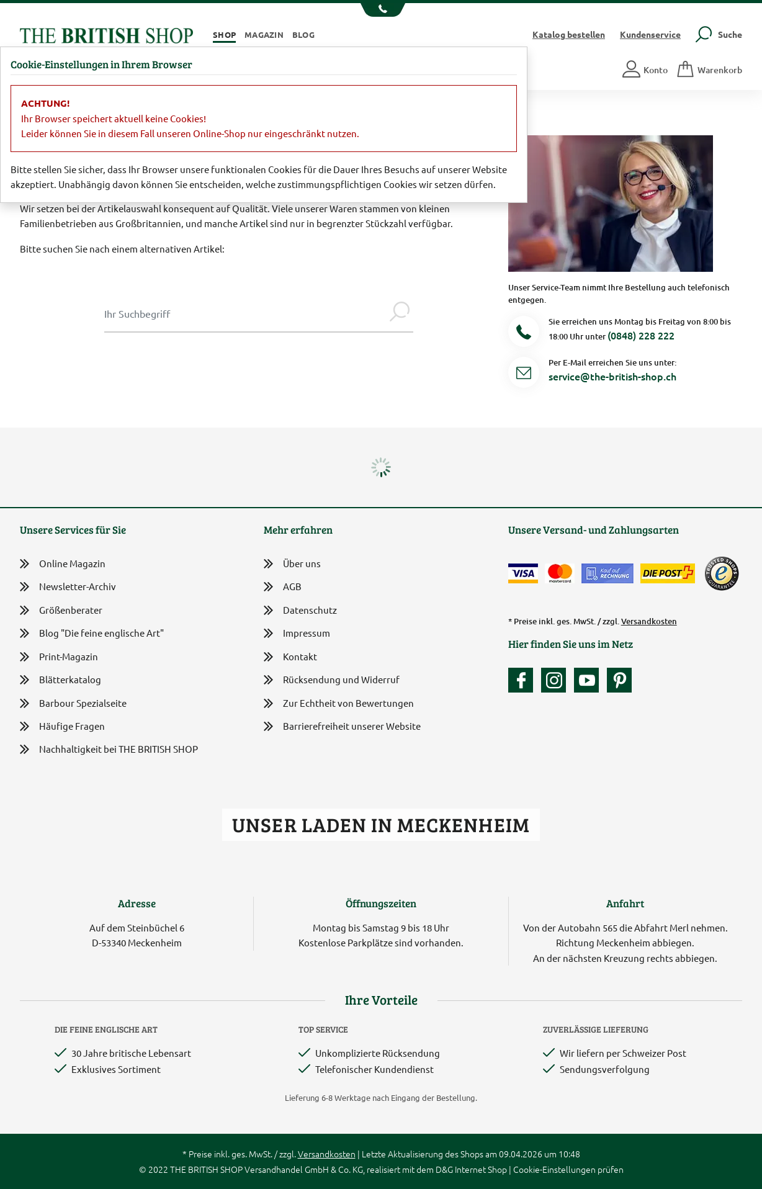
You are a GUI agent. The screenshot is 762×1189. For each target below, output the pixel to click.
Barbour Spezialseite (73, 703)
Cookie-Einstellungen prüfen (568, 1169)
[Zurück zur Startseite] (106, 34)
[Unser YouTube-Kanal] (589, 680)
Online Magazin (62, 564)
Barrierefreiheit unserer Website (342, 727)
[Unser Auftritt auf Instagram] (556, 680)
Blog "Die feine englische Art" (92, 633)
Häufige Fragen (62, 726)
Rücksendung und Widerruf (332, 680)
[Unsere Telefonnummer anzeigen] (381, 10)
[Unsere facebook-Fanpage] (523, 680)
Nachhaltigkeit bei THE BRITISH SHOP (109, 749)
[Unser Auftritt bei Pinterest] (619, 680)
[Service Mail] (523, 374)
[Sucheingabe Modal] (245, 313)
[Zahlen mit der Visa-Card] (523, 573)
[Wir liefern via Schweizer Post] (667, 573)
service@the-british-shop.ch (612, 376)
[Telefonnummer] (523, 333)
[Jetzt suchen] (399, 313)
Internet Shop (481, 1169)
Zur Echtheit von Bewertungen (339, 704)
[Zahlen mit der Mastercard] (560, 573)
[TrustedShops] (722, 573)
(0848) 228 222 (641, 335)
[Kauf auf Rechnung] (607, 573)
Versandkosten (649, 621)
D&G (444, 1169)
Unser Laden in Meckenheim (380, 824)
